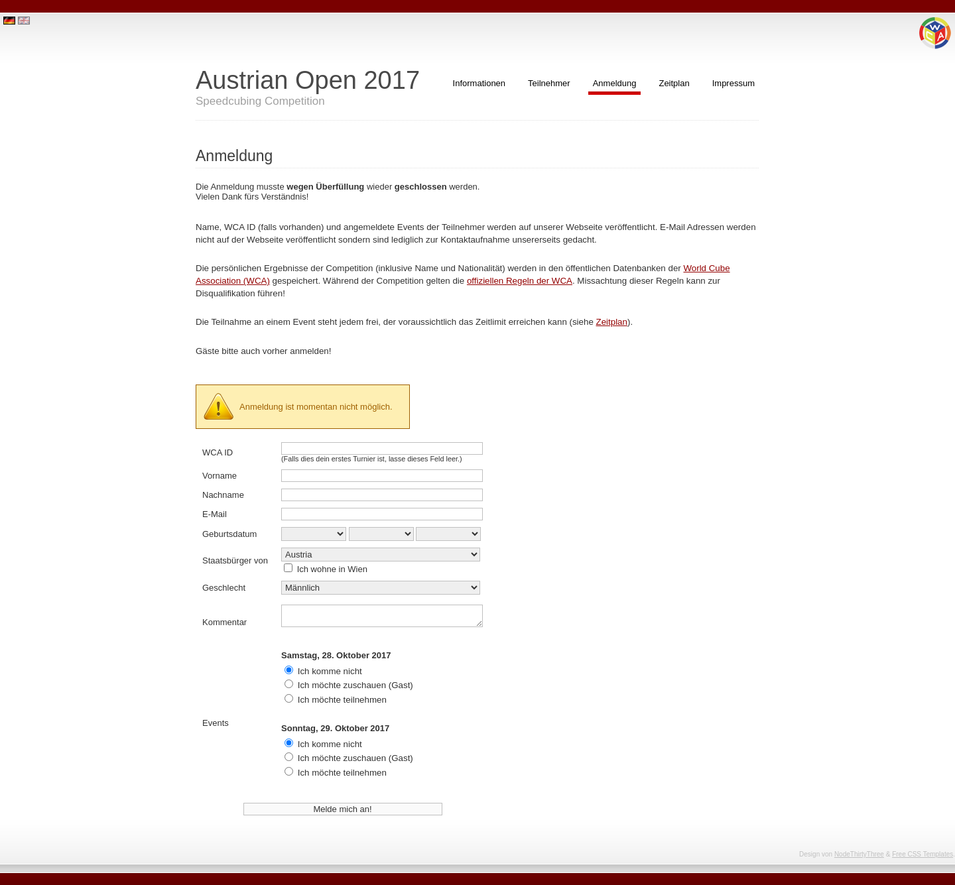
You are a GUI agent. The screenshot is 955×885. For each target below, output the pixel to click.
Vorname (219, 476)
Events (215, 723)
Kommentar (224, 622)
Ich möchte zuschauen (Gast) (355, 685)
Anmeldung (615, 83)
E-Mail (214, 514)
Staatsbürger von (235, 560)
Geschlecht (223, 588)
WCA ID (217, 452)
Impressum (733, 83)
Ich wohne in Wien (332, 569)
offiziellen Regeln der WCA (519, 281)
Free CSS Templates (922, 854)
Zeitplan (674, 83)
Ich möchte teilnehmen (342, 700)
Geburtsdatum (229, 534)
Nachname (223, 495)
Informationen (479, 83)
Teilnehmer (549, 83)
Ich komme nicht (330, 671)
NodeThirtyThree (859, 854)
